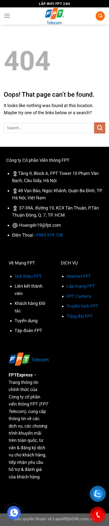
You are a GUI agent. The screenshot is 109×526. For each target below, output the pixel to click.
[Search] (100, 15)
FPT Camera (78, 296)
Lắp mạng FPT (80, 286)
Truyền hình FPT (82, 306)
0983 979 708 (49, 235)
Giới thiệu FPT (28, 276)
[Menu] (7, 16)
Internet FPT (78, 276)
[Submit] (99, 127)
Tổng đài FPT (79, 316)
